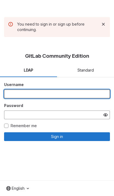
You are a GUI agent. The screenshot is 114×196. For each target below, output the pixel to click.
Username (14, 84)
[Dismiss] (103, 24)
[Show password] (105, 115)
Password (13, 105)
